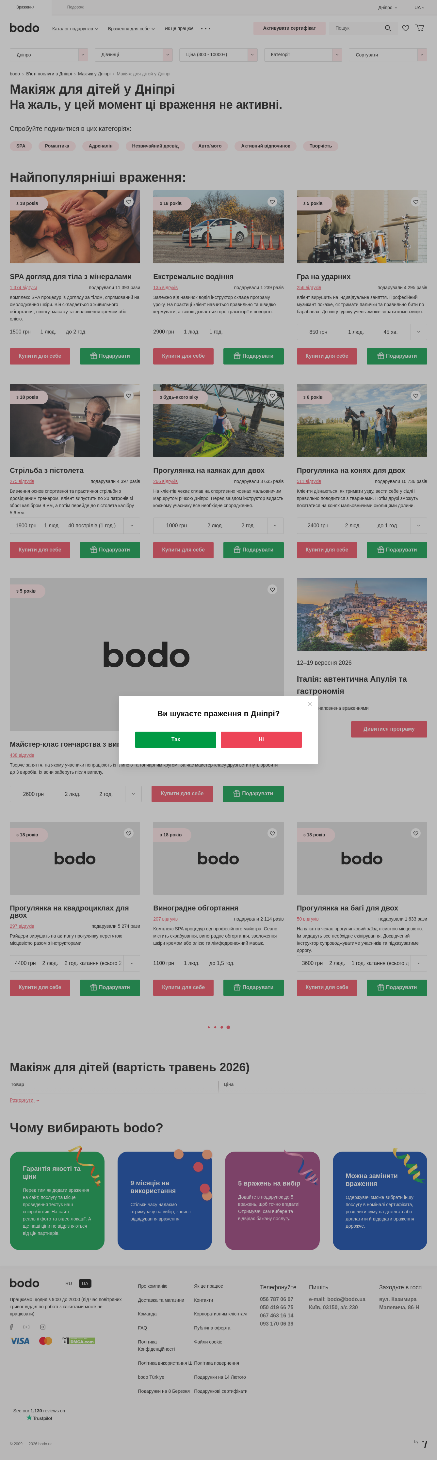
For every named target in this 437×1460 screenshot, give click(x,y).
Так (175, 739)
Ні (261, 739)
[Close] (310, 704)
